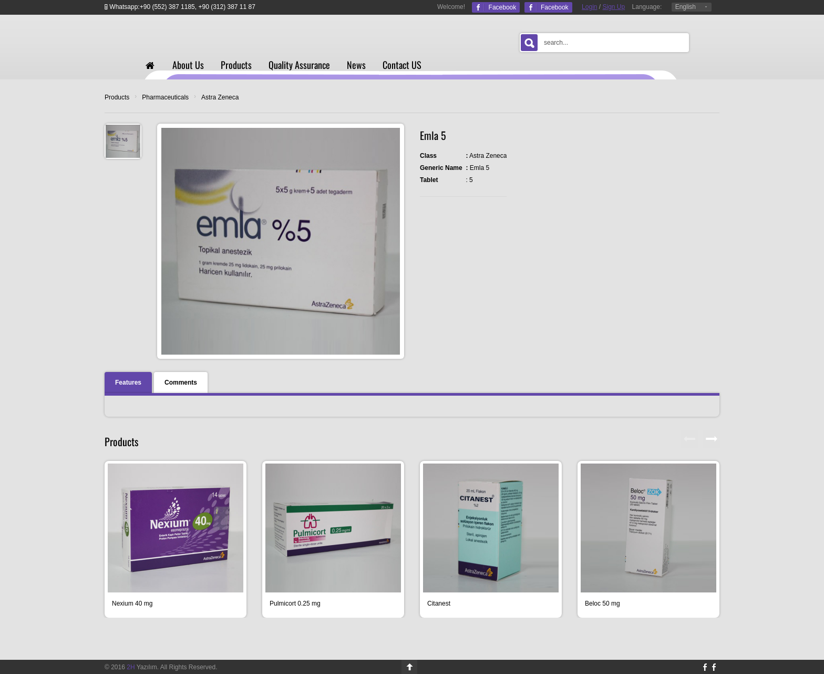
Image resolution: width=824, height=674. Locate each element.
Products (117, 97)
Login (589, 7)
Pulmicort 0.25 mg (295, 603)
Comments (180, 382)
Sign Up (614, 7)
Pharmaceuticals (165, 97)
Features (128, 382)
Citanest (438, 603)
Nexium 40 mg (132, 603)
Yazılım (142, 667)
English (685, 7)
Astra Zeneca (220, 97)
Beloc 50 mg (602, 603)
